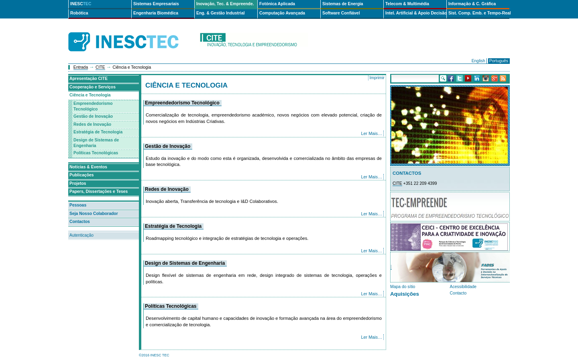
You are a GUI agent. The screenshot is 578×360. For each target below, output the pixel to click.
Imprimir (377, 78)
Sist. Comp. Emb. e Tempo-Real (478, 13)
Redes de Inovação (167, 189)
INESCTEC (132, 33)
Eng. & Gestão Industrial (220, 13)
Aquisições (404, 294)
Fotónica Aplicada (277, 4)
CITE (100, 67)
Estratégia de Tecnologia (173, 226)
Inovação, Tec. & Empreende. (225, 4)
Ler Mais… (372, 133)
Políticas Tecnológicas (170, 306)
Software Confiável (341, 13)
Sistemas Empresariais (156, 4)
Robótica (79, 13)
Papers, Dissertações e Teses (98, 191)
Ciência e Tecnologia (90, 95)
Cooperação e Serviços (92, 87)
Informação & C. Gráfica (472, 4)
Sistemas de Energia (342, 4)
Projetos (77, 183)
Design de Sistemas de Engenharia (185, 263)
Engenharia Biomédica (155, 13)
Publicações (81, 175)
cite (253, 42)
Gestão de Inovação (167, 146)
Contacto (458, 293)
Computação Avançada (282, 13)
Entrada (80, 67)
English (478, 61)
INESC (81, 4)
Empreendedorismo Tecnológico (182, 103)
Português (498, 61)
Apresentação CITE (88, 78)
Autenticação (81, 235)
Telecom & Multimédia (407, 4)
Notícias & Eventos (88, 167)
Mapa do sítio (402, 286)
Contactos (79, 221)
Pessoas (77, 205)
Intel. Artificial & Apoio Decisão (415, 13)
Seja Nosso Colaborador (93, 213)
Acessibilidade (463, 286)
